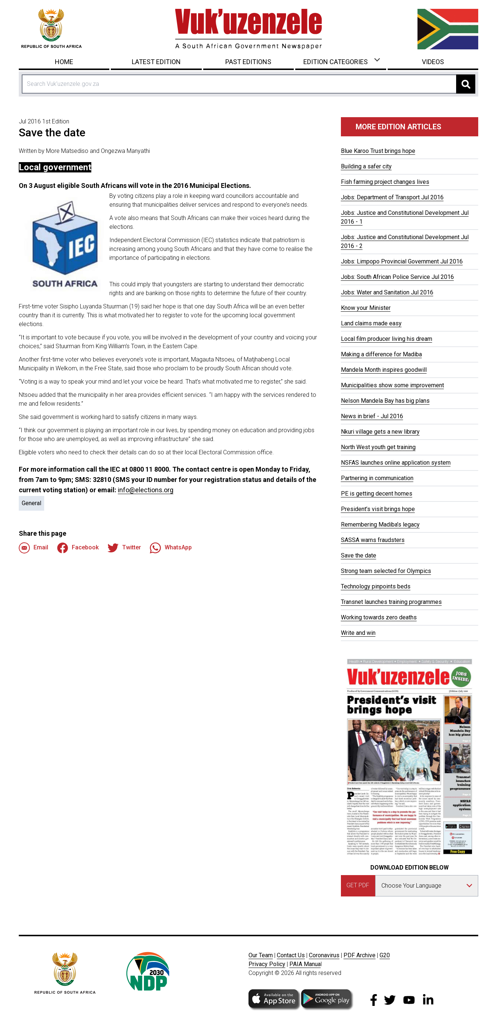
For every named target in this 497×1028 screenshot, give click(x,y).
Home (64, 62)
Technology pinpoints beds (375, 586)
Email (33, 547)
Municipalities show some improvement (392, 385)
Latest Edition (156, 62)
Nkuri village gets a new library (380, 431)
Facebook (78, 547)
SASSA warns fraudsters (373, 539)
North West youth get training (378, 447)
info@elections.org (145, 490)
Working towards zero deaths (379, 617)
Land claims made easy (371, 323)
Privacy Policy (266, 964)
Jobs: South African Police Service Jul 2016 (397, 276)
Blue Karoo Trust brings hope (378, 150)
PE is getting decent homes (376, 493)
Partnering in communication (377, 478)
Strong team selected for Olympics (386, 570)
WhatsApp (171, 548)
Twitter (124, 547)
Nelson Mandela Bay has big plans (385, 400)
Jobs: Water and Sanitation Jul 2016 (387, 292)
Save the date (358, 555)
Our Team (260, 955)
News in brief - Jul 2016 (372, 416)
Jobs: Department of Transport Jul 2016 (392, 197)
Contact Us (291, 955)
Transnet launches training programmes (391, 601)
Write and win (358, 632)
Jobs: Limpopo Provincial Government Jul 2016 (402, 261)
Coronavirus (324, 955)
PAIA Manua (305, 964)
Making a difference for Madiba (381, 354)
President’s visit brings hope (378, 509)
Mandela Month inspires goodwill (384, 369)
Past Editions (248, 62)
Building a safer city (366, 166)
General (31, 503)
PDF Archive (359, 955)
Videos (433, 62)
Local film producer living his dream (386, 338)
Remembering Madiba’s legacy (380, 524)
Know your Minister (366, 307)
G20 (385, 955)
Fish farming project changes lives (385, 181)
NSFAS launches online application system (396, 462)
